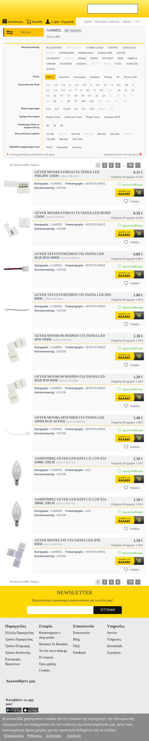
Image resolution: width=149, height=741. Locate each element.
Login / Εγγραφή (59, 21)
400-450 (101, 133)
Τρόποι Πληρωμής (17, 646)
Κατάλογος (12, 21)
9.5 (101, 90)
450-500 (114, 133)
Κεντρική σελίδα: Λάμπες (24, 165)
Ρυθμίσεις (34, 736)
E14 (48, 108)
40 (47, 125)
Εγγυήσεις (114, 652)
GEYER (121, 52)
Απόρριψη (53, 736)
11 (126, 90)
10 (119, 90)
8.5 (88, 90)
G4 (75, 108)
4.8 (126, 84)
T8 (117, 76)
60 (68, 101)
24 (103, 95)
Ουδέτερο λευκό (73, 116)
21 (89, 95)
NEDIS (94, 58)
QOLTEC (81, 63)
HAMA (82, 58)
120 (92, 101)
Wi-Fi (49, 147)
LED (50, 77)
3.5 (97, 84)
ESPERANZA (85, 52)
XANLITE (132, 63)
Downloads (114, 646)
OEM (120, 58)
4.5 (118, 84)
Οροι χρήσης (47, 664)
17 (68, 95)
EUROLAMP (105, 52)
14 (54, 95)
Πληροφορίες (14, 736)
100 (83, 101)
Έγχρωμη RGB (112, 116)
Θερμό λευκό (53, 116)
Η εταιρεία (46, 657)
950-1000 (77, 139)
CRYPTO (113, 47)
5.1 (48, 90)
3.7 (105, 84)
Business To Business (53, 644)
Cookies (44, 670)
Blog (76, 639)
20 (82, 95)
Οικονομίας (80, 76)
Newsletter (74, 593)
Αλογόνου (64, 76)
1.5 (55, 84)
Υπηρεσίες (114, 639)
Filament (94, 76)
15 (61, 95)
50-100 (50, 133)
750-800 (50, 139)
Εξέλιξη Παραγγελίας (19, 633)
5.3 (55, 90)
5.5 (63, 90)
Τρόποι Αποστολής (18, 652)
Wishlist (132, 201)
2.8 (84, 84)
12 (132, 90)
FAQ (76, 646)
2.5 (76, 84)
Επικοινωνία (81, 633)
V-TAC (118, 63)
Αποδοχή (74, 736)
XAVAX (50, 68)
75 (75, 101)
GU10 (67, 108)
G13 (91, 108)
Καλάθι (34, 21)
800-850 (63, 139)
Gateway (76, 147)
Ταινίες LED (130, 76)
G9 (83, 108)
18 (75, 95)
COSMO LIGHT (95, 47)
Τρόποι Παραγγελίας (19, 639)
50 (54, 101)
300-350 (75, 133)
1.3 (48, 84)
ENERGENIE (66, 52)
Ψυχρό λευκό (93, 116)
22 (96, 95)
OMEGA (132, 58)
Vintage (108, 76)
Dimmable (62, 147)
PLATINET (66, 63)
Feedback (79, 652)
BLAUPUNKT (54, 47)
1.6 (63, 84)
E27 (57, 108)
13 (47, 95)
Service (112, 633)
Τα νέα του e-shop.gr (53, 651)
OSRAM (51, 63)
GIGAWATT (53, 58)
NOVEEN (107, 58)
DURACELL (129, 47)
